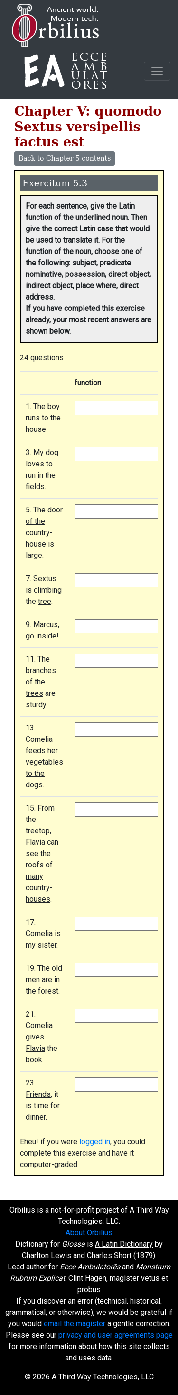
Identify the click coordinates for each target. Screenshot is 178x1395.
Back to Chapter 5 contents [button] (65, 158)
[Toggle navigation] (157, 71)
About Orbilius (89, 1232)
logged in (94, 1141)
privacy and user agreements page (115, 1335)
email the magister (74, 1323)
